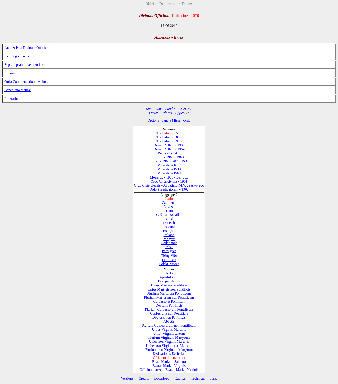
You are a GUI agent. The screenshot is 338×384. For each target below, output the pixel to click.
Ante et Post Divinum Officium (26, 48)
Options (153, 120)
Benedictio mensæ (17, 90)
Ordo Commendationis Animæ (26, 81)
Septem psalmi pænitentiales (24, 64)
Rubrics (180, 378)
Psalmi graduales (16, 56)
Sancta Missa (170, 120)
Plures (167, 113)
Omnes (154, 113)
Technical (198, 378)
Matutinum (154, 109)
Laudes (170, 109)
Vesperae (185, 109)
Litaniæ (9, 73)
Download (161, 378)
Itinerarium (12, 98)
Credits (144, 378)
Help (213, 378)
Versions (127, 378)
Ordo (186, 120)
